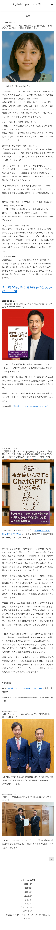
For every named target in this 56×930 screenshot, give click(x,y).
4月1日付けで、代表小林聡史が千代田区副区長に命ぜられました (27, 715)
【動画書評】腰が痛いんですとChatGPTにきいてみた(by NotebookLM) (27, 305)
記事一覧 (28, 884)
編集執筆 (28, 896)
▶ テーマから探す (28, 880)
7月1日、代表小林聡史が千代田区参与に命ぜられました (27, 798)
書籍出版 (28, 892)
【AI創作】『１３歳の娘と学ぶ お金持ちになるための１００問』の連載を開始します (27, 27)
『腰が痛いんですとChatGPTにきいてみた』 (31, 406)
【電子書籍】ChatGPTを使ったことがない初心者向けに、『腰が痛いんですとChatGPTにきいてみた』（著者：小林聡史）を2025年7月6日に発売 (27, 454)
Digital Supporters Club (28, 4)
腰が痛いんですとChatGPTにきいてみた (25, 688)
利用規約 (28, 904)
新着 (28, 16)
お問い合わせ (28, 911)
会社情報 (28, 900)
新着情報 (28, 888)
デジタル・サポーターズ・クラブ (26, 915)
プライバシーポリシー (28, 907)
